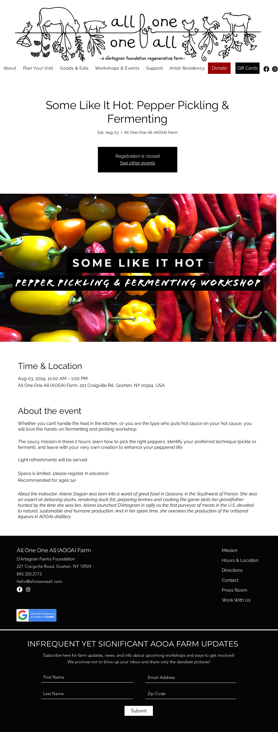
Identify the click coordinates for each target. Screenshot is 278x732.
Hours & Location (240, 560)
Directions (232, 570)
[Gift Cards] (247, 68)
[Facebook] (266, 69)
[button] (10, 68)
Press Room (234, 590)
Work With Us (236, 600)
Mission (229, 550)
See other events (137, 163)
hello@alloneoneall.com (39, 581)
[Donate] (219, 68)
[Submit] (139, 711)
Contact (230, 580)
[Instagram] (275, 69)
